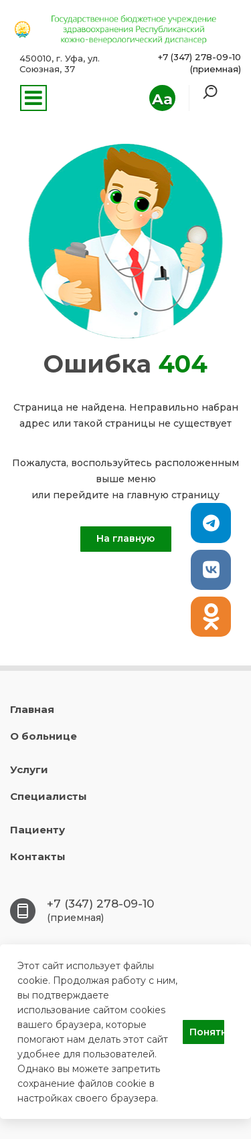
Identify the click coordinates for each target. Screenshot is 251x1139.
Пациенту (37, 829)
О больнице (43, 736)
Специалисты (48, 796)
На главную (125, 538)
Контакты (38, 856)
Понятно (206, 1032)
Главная (32, 709)
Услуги (29, 769)
